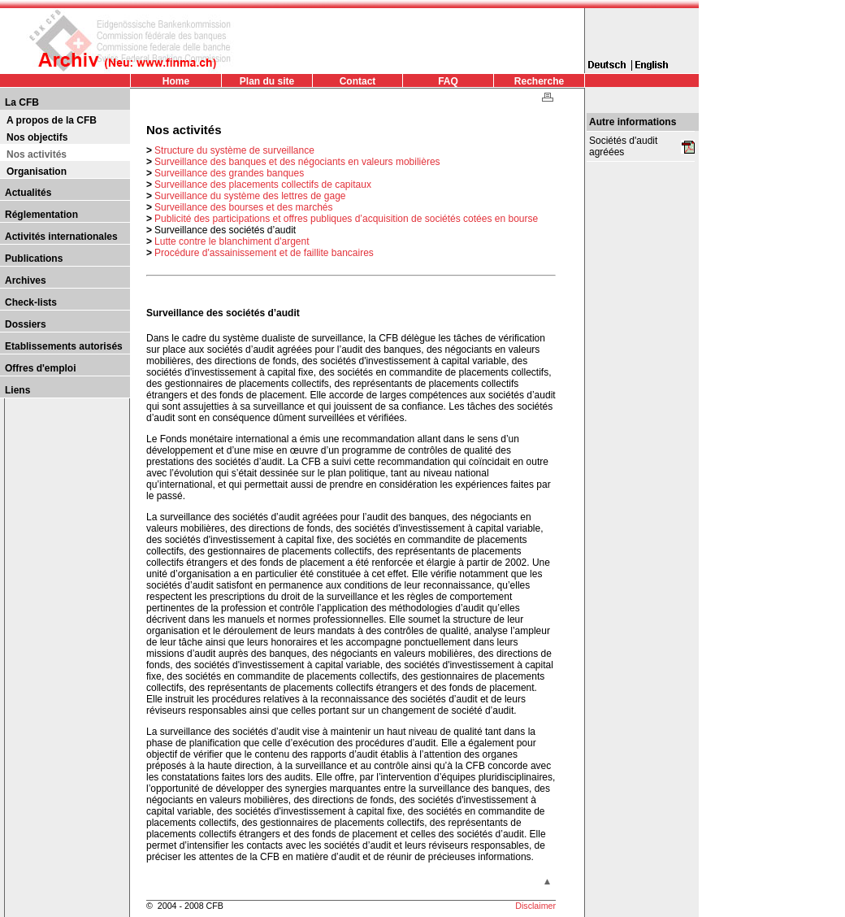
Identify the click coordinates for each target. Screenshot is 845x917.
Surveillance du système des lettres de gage (249, 196)
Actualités (28, 192)
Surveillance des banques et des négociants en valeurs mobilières (297, 161)
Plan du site (267, 81)
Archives (25, 280)
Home (175, 81)
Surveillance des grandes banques (229, 173)
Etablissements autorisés (64, 346)
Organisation (36, 171)
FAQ (448, 81)
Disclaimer (535, 905)
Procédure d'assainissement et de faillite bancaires (264, 253)
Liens (17, 390)
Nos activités (36, 154)
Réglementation (41, 214)
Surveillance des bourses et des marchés (243, 207)
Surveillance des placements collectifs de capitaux (262, 184)
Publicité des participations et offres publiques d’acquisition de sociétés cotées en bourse (346, 218)
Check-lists (31, 302)
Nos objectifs (36, 137)
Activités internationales (61, 236)
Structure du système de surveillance (234, 150)
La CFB (22, 102)
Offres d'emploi (40, 368)
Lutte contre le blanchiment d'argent (231, 241)
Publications (34, 258)
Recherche (539, 81)
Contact (358, 81)
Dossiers (25, 324)
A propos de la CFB (51, 120)
